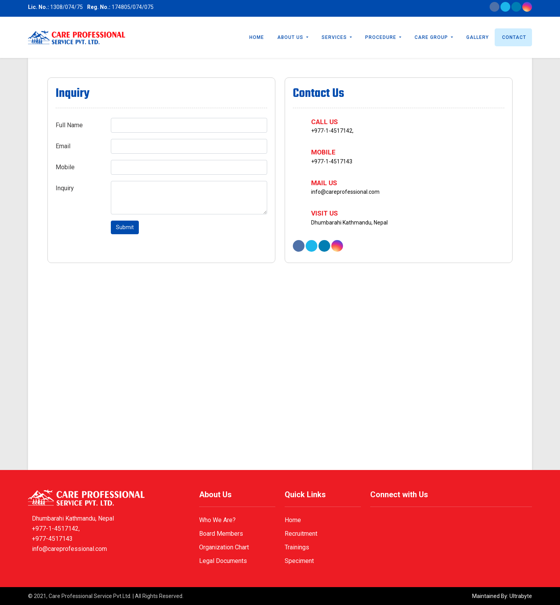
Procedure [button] (381, 37)
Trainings (297, 547)
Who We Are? (217, 520)
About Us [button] (291, 37)
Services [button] (335, 37)
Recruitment (301, 533)
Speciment (299, 561)
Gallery (477, 37)
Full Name (69, 125)
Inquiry (65, 188)
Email (63, 146)
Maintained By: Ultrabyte (502, 596)
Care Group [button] (432, 37)
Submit (125, 227)
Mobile (65, 167)
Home (256, 37)
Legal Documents (223, 561)
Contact (514, 37)
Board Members (221, 533)
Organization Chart (224, 547)
